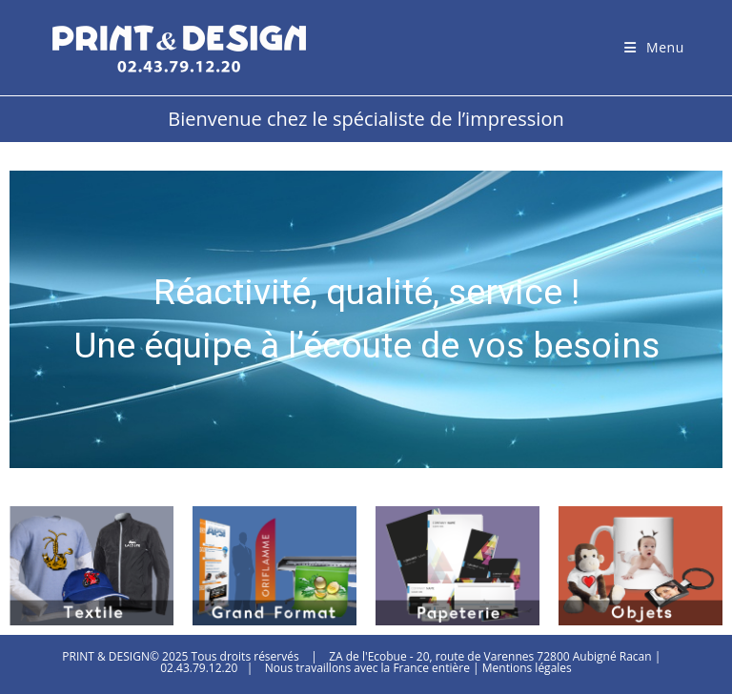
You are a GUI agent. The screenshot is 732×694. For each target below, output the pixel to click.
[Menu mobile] (654, 47)
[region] (366, 319)
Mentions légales (527, 668)
